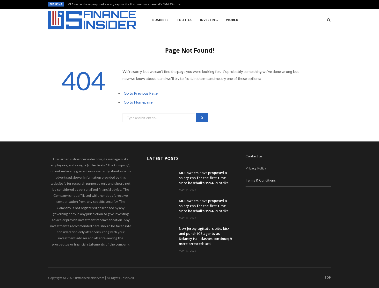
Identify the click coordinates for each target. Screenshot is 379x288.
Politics (184, 20)
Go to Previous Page (141, 93)
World (232, 20)
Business (160, 20)
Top (326, 277)
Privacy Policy (256, 168)
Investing (209, 20)
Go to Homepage (138, 102)
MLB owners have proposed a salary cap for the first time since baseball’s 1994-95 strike (124, 4)
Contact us (254, 156)
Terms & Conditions (261, 180)
